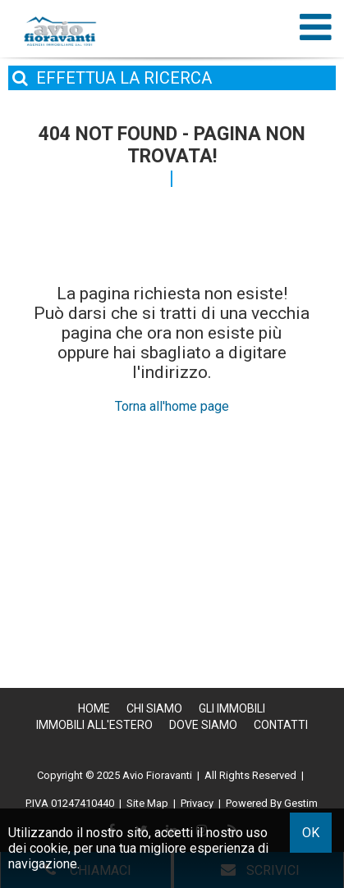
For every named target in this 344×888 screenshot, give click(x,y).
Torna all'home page (172, 406)
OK (310, 832)
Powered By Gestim (272, 803)
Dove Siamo (203, 724)
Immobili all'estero (94, 724)
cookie (49, 848)
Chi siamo (154, 708)
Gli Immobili (232, 708)
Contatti (281, 724)
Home (94, 708)
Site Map (147, 803)
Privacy (197, 803)
